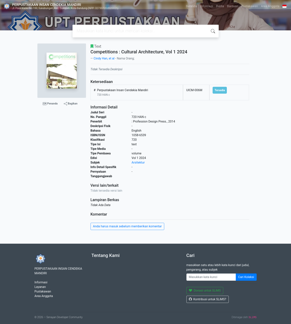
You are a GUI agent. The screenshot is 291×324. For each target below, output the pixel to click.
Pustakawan (249, 6)
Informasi (206, 6)
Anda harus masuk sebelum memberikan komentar (127, 226)
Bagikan (70, 103)
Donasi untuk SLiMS (205, 290)
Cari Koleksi (246, 277)
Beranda (191, 6)
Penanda (50, 104)
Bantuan (232, 6)
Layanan (40, 287)
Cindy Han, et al (104, 58)
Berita (220, 6)
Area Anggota (270, 6)
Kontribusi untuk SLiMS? (207, 299)
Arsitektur (138, 162)
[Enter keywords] (211, 277)
